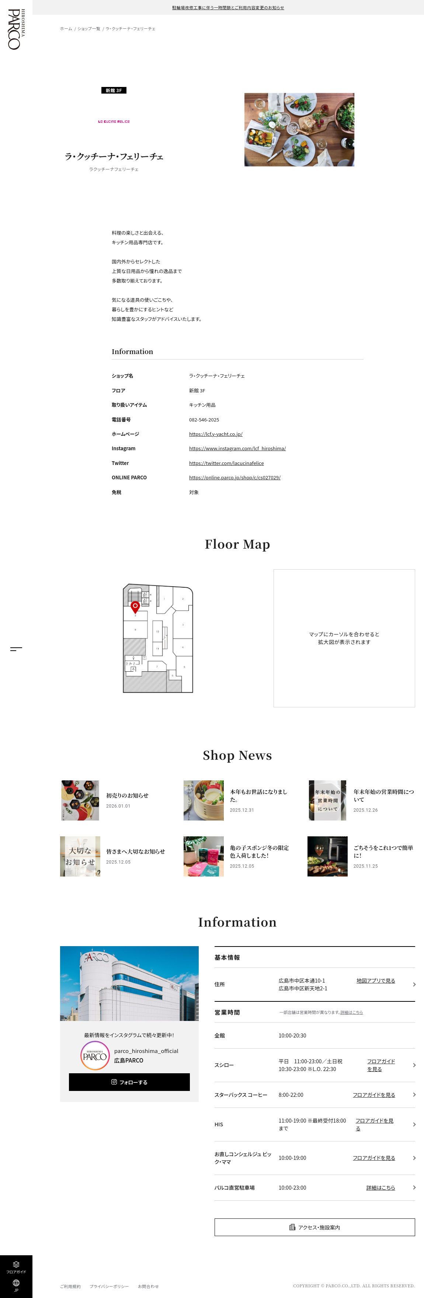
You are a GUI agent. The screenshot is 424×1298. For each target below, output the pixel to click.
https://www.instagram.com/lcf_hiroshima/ (237, 448)
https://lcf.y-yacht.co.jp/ (216, 433)
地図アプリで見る (376, 980)
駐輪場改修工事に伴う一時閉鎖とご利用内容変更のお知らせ (228, 7)
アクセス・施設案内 (319, 1227)
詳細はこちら (351, 1012)
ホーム (66, 28)
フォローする (133, 1082)
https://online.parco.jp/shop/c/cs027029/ (235, 477)
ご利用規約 (70, 1286)
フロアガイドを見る (381, 1065)
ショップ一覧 (88, 28)
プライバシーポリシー (109, 1286)
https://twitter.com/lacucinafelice (226, 462)
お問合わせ (148, 1286)
